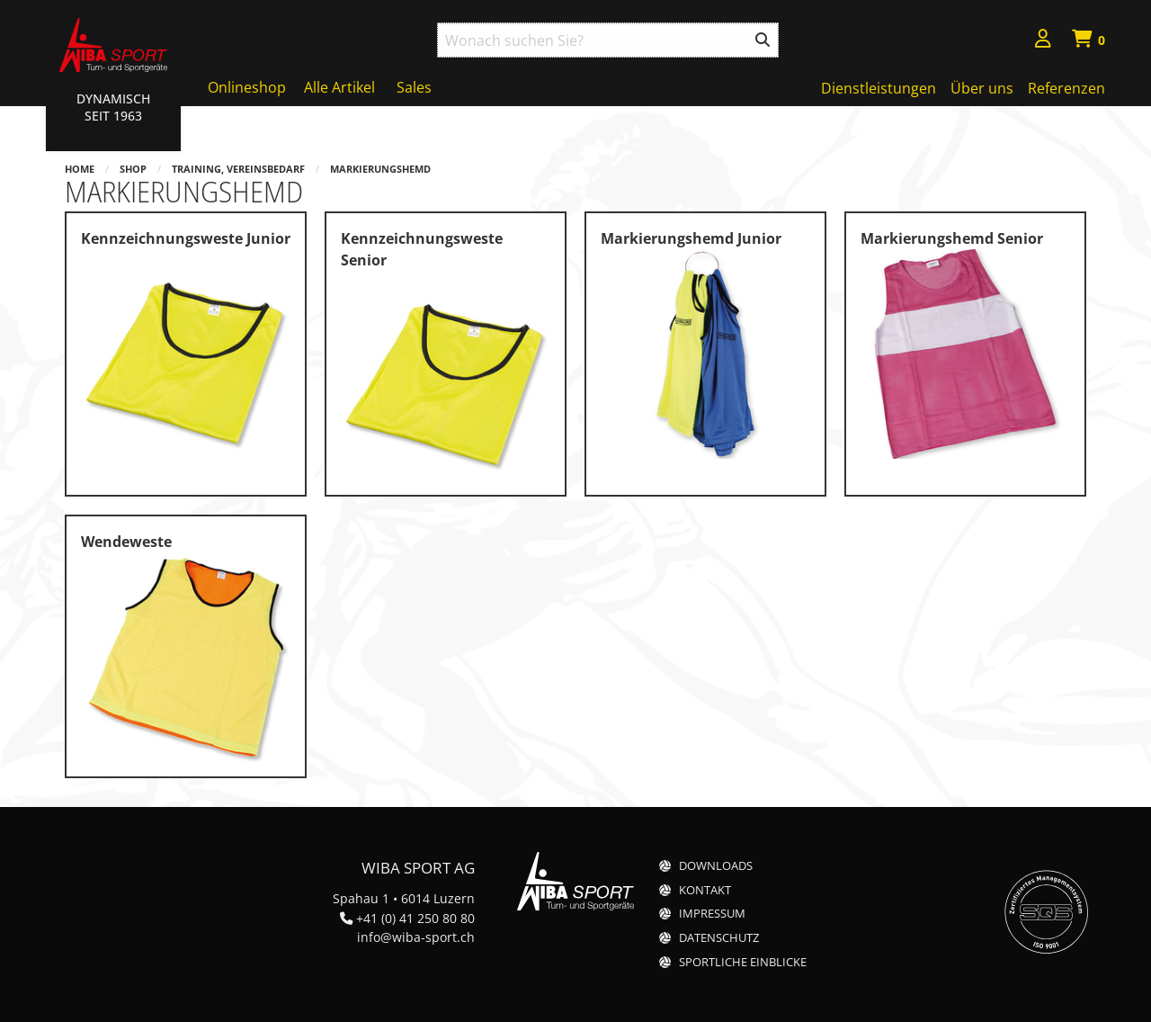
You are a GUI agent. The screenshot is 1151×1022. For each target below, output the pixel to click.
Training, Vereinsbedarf (238, 168)
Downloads (716, 866)
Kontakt (705, 890)
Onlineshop (247, 87)
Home (79, 168)
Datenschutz (719, 938)
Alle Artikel (339, 87)
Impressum (712, 913)
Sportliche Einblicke (743, 962)
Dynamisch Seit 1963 (113, 107)
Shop (133, 168)
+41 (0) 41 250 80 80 (415, 918)
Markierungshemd (380, 168)
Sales (414, 87)
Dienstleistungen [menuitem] (878, 88)
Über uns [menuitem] (981, 88)
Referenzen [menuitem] (1066, 88)
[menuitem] (1043, 41)
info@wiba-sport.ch (416, 937)
